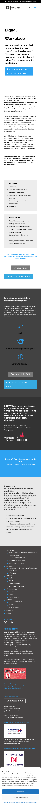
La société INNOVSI (15, 602)
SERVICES (9, 566)
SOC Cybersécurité (18, 557)
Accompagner (14, 597)
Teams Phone (22, 661)
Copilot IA (25, 659)
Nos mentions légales (11, 684)
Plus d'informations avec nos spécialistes (18, 71)
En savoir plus (21, 268)
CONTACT (9, 610)
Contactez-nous (15, 700)
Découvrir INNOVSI (21, 374)
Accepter (20, 792)
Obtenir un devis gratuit (19, 276)
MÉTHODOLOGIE (11, 589)
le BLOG (12, 605)
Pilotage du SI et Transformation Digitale (23, 552)
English (8, 613)
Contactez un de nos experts (17, 384)
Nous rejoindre (14, 607)
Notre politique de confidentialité (26, 802)
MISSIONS (9, 576)
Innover (11, 591)
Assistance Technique (16, 586)
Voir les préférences (20, 798)
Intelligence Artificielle (17, 560)
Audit (10, 578)
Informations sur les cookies (13, 688)
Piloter (11, 594)
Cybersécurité (14, 555)
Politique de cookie (9, 802)
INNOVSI (9, 600)
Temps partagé (14, 583)
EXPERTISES (10, 550)
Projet (11, 581)
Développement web (16, 563)
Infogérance (13, 573)
